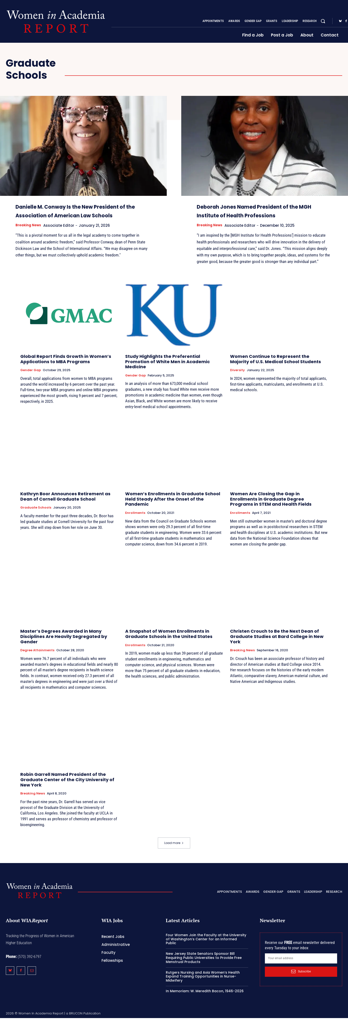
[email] (301, 967)
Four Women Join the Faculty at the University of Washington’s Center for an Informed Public (206, 948)
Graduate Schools (35, 516)
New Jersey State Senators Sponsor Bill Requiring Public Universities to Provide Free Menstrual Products (204, 966)
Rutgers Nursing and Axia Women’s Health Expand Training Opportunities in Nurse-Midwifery (203, 985)
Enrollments (135, 522)
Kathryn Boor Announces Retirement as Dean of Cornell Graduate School (65, 505)
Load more (174, 852)
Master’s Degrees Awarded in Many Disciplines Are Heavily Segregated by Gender (63, 645)
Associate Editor (63, 234)
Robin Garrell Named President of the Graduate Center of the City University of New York (67, 788)
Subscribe (301, 980)
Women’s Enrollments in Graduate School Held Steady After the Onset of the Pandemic (172, 508)
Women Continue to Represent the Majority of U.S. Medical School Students (275, 368)
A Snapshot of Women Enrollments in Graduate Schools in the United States (168, 642)
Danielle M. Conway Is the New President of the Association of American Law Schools (72, 215)
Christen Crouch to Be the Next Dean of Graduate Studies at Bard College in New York (277, 645)
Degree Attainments (37, 659)
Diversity (237, 379)
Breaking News (29, 234)
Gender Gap (30, 379)
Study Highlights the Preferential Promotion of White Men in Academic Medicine (167, 370)
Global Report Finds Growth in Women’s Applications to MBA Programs (65, 368)
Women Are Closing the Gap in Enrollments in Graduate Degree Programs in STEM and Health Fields (271, 508)
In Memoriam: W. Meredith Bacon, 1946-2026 (205, 1000)
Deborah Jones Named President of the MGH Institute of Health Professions (263, 215)
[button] (323, 21)
